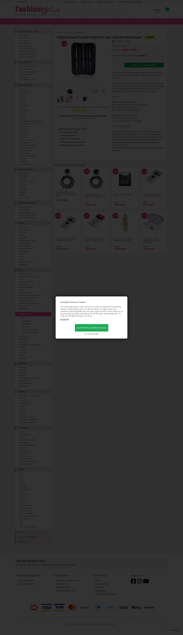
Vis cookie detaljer (91, 334)
